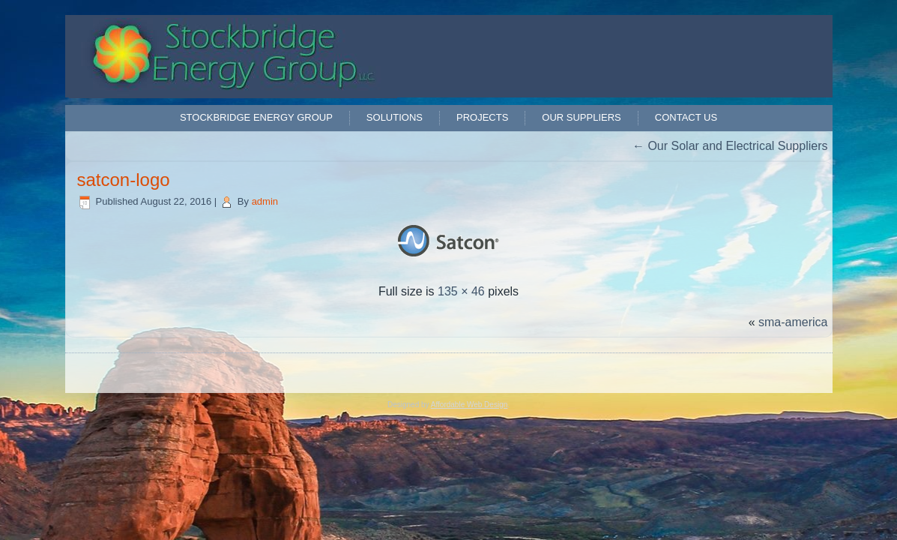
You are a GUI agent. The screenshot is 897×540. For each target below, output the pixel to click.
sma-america (792, 322)
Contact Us (686, 117)
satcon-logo (123, 180)
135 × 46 (461, 291)
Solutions (394, 117)
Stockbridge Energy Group (256, 117)
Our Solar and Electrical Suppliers (730, 146)
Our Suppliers (581, 117)
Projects (482, 117)
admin (265, 201)
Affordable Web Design (469, 404)
